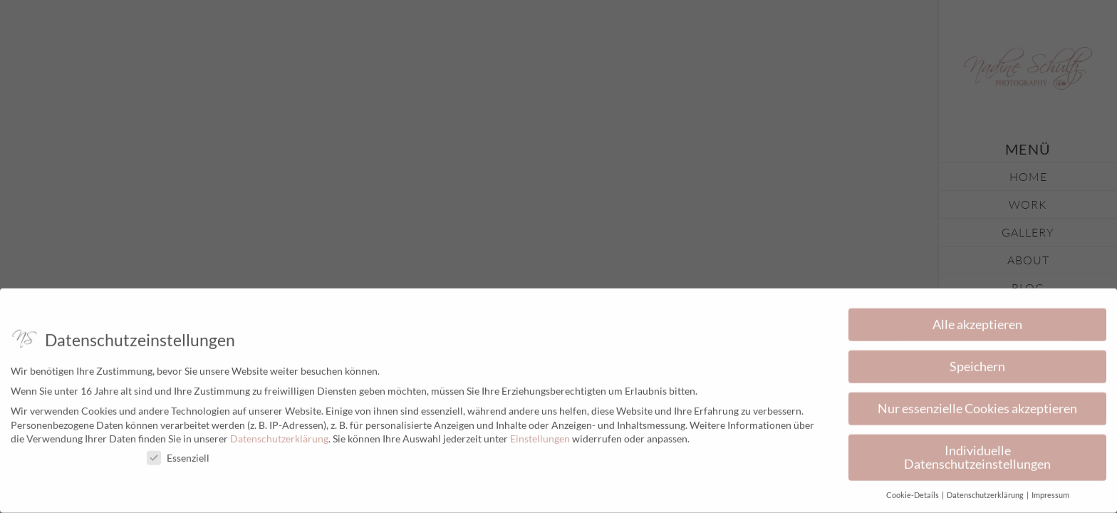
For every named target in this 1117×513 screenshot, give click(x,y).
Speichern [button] (977, 362)
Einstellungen (540, 434)
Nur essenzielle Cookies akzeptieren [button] (977, 404)
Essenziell (178, 453)
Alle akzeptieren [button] (977, 320)
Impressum (1050, 491)
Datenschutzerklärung (279, 434)
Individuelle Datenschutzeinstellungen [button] (977, 452)
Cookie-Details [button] (913, 491)
